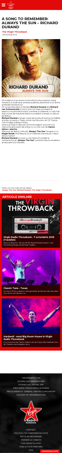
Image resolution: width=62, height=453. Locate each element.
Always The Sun (9, 190)
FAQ (31, 450)
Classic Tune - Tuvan (16, 288)
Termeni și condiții (31, 440)
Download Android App (31, 381)
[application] (54, 5)
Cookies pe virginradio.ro (31, 395)
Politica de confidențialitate (31, 433)
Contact (31, 430)
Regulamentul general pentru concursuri (31, 391)
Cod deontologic (31, 443)
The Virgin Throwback (14, 32)
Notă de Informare (31, 436)
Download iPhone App (31, 385)
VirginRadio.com (31, 378)
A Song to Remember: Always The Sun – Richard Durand (30, 23)
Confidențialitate (49, 451)
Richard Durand (24, 190)
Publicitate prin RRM (31, 447)
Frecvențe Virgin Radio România (31, 388)
